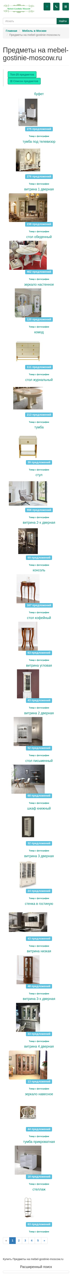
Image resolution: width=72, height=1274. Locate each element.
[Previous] (6, 1240)
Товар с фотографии (39, 136)
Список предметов (24, 81)
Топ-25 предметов (22, 74)
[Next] (44, 1240)
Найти (63, 21)
